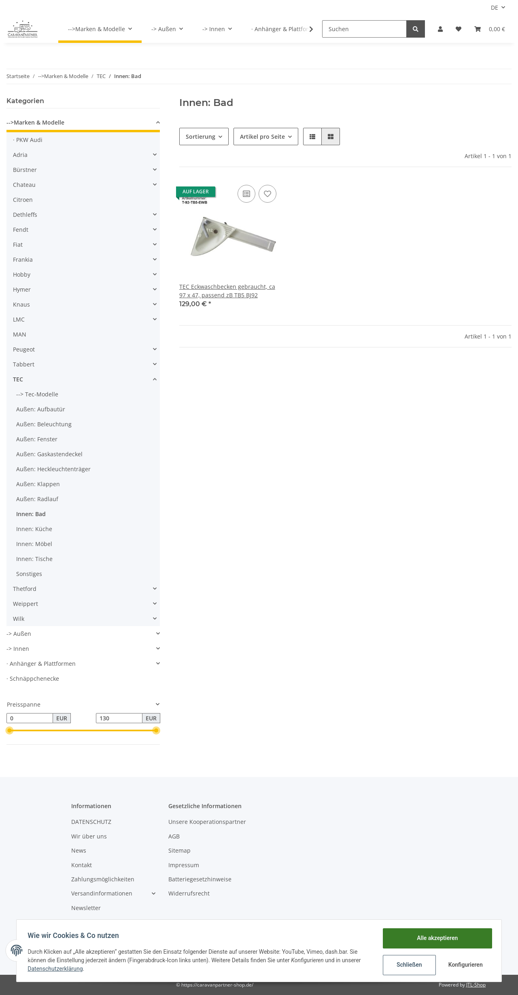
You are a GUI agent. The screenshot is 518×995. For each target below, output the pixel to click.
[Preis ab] (29, 718)
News (78, 850)
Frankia (23, 259)
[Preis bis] (119, 718)
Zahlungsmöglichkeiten (102, 879)
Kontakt (81, 865)
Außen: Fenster (36, 439)
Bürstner (25, 170)
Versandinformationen (101, 893)
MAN (19, 334)
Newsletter (86, 908)
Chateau (24, 184)
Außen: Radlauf (37, 499)
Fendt (20, 229)
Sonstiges (29, 574)
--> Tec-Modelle (37, 394)
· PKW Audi (27, 140)
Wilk (18, 618)
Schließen (407, 964)
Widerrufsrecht (189, 893)
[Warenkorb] (490, 29)
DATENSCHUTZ (91, 822)
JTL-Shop (476, 984)
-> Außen (18, 633)
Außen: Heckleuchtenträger (53, 469)
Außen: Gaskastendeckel (49, 454)
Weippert (25, 604)
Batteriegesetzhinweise (199, 879)
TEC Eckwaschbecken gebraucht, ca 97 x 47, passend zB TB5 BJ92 (227, 291)
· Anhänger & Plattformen (41, 663)
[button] (440, 29)
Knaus (21, 304)
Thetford (24, 589)
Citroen (23, 199)
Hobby (21, 274)
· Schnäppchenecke (32, 678)
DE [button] (494, 7)
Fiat (18, 244)
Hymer (22, 289)
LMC (19, 319)
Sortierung (200, 136)
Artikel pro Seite (262, 136)
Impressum (183, 865)
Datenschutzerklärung (57, 968)
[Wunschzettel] (458, 29)
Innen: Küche (34, 529)
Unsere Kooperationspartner (207, 822)
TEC (18, 379)
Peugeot (24, 349)
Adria (20, 155)
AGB (174, 836)
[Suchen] (364, 29)
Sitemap (179, 850)
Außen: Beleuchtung (44, 424)
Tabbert (23, 364)
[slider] (10, 730)
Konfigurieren (464, 964)
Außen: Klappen (38, 484)
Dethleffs (25, 214)
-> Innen (17, 648)
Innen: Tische (34, 559)
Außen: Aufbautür (40, 409)
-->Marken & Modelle (35, 122)
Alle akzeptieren (435, 938)
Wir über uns (89, 836)
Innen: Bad (31, 514)
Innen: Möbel (34, 544)
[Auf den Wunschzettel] (267, 194)
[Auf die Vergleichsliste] (246, 194)
